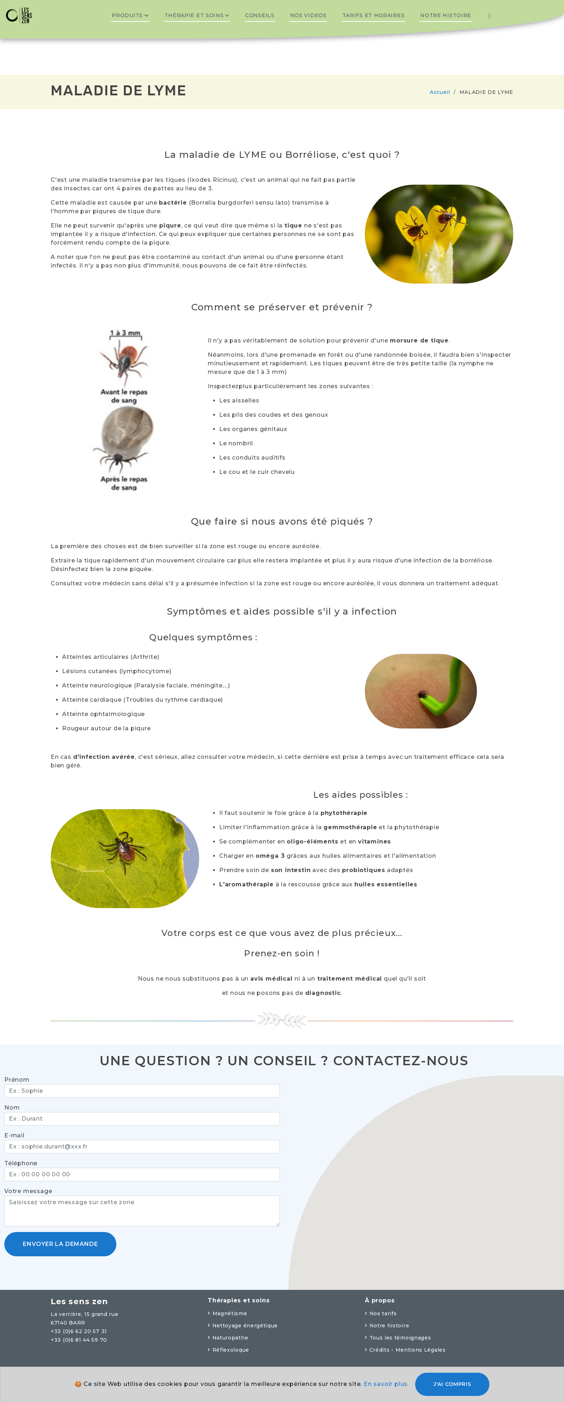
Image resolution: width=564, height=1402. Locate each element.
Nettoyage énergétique (245, 1325)
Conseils (260, 15)
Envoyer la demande (60, 1244)
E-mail (14, 1135)
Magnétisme (229, 1313)
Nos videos (308, 15)
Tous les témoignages (400, 1337)
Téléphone (20, 1163)
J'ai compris (452, 1384)
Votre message (28, 1191)
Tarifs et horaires (373, 15)
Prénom (17, 1079)
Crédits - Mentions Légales (407, 1349)
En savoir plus (386, 1384)
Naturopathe (230, 1337)
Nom (12, 1107)
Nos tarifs (383, 1313)
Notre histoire (445, 15)
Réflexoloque (230, 1349)
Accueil (440, 92)
